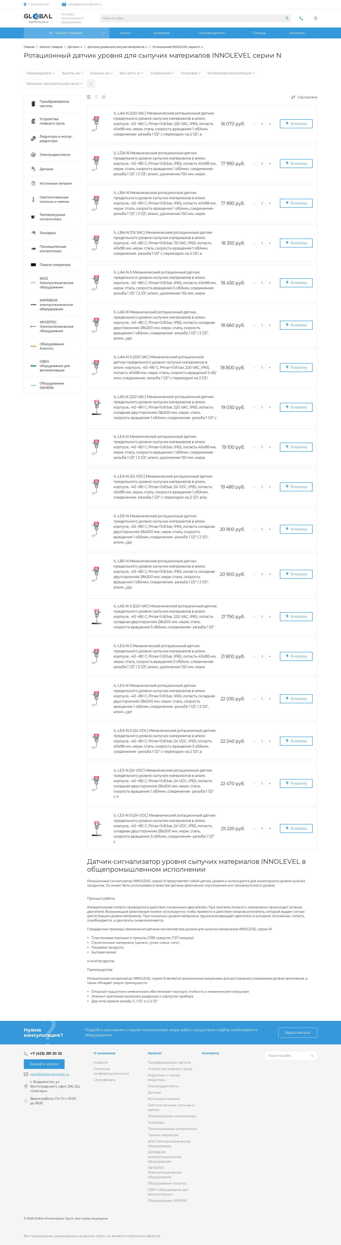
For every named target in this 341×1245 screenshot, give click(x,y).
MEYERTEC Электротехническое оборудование (165, 1172)
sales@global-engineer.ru (85, 4)
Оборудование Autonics (167, 1183)
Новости (101, 1063)
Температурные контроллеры (172, 1116)
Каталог (155, 1053)
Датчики (154, 1092)
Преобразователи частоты (169, 1063)
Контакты (210, 1053)
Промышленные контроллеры (172, 1129)
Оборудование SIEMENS (167, 1201)
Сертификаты (105, 1080)
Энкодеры (156, 1122)
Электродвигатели (163, 1086)
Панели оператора (163, 1135)
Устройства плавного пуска (170, 1069)
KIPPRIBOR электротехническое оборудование (164, 1157)
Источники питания (164, 1099)
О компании (104, 1053)
